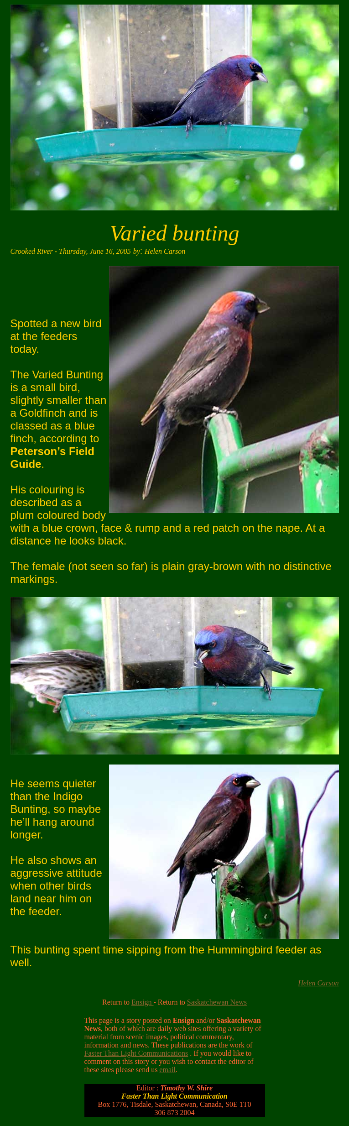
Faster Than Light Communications (136, 1053)
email (167, 1070)
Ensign (142, 1002)
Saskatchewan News (217, 1002)
